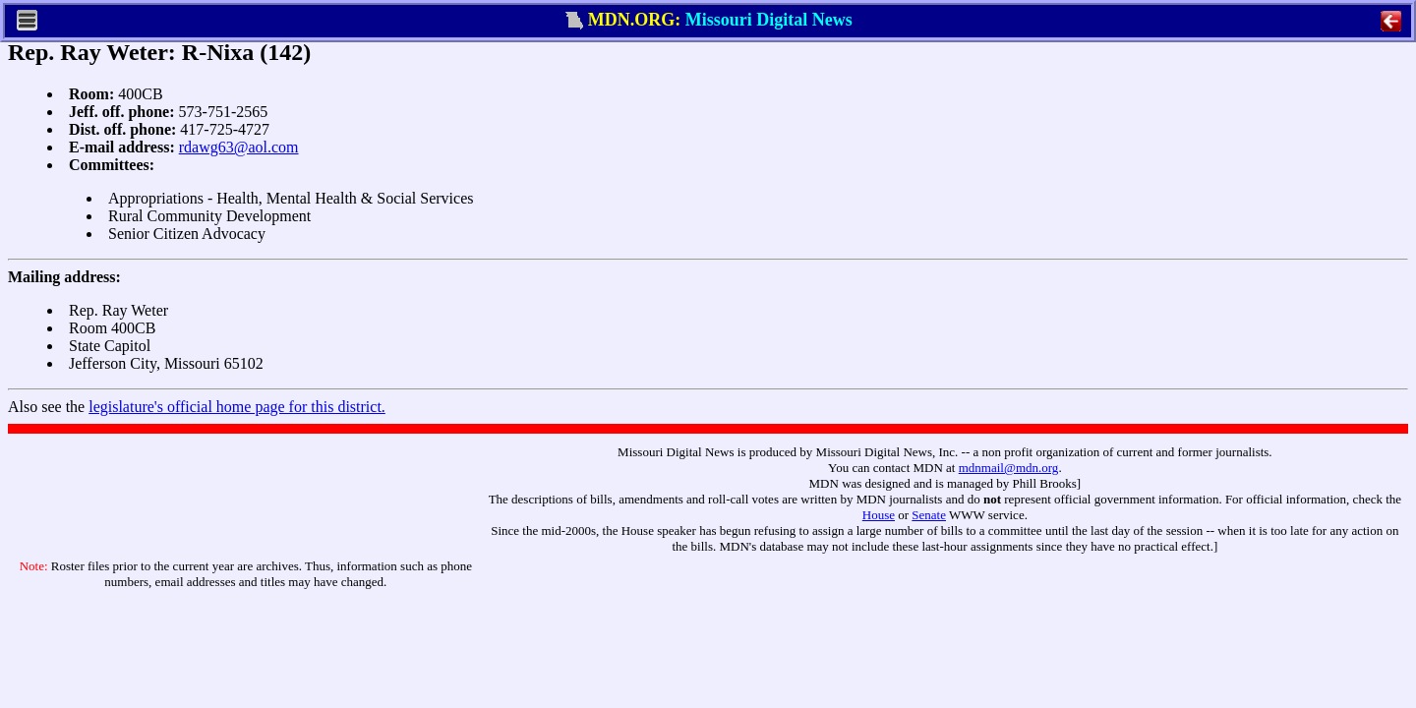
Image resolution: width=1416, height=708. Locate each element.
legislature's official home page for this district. (236, 406)
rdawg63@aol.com (239, 147)
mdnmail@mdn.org (1009, 467)
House (878, 514)
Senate (929, 514)
